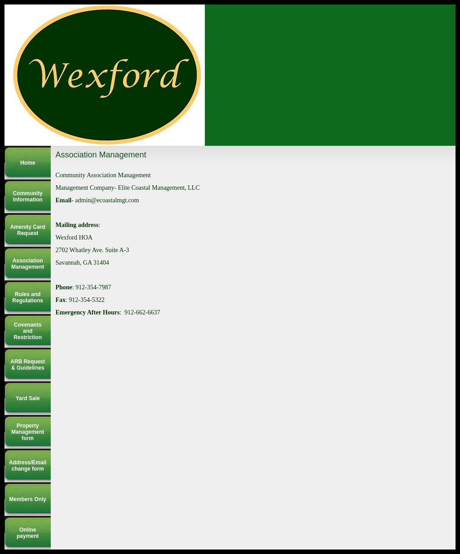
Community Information (28, 196)
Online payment (28, 533)
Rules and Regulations (27, 297)
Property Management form (27, 432)
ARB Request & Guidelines (27, 364)
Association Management (27, 263)
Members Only (27, 499)
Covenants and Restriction (27, 331)
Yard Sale (28, 398)
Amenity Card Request (27, 230)
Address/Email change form (27, 465)
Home (27, 163)
